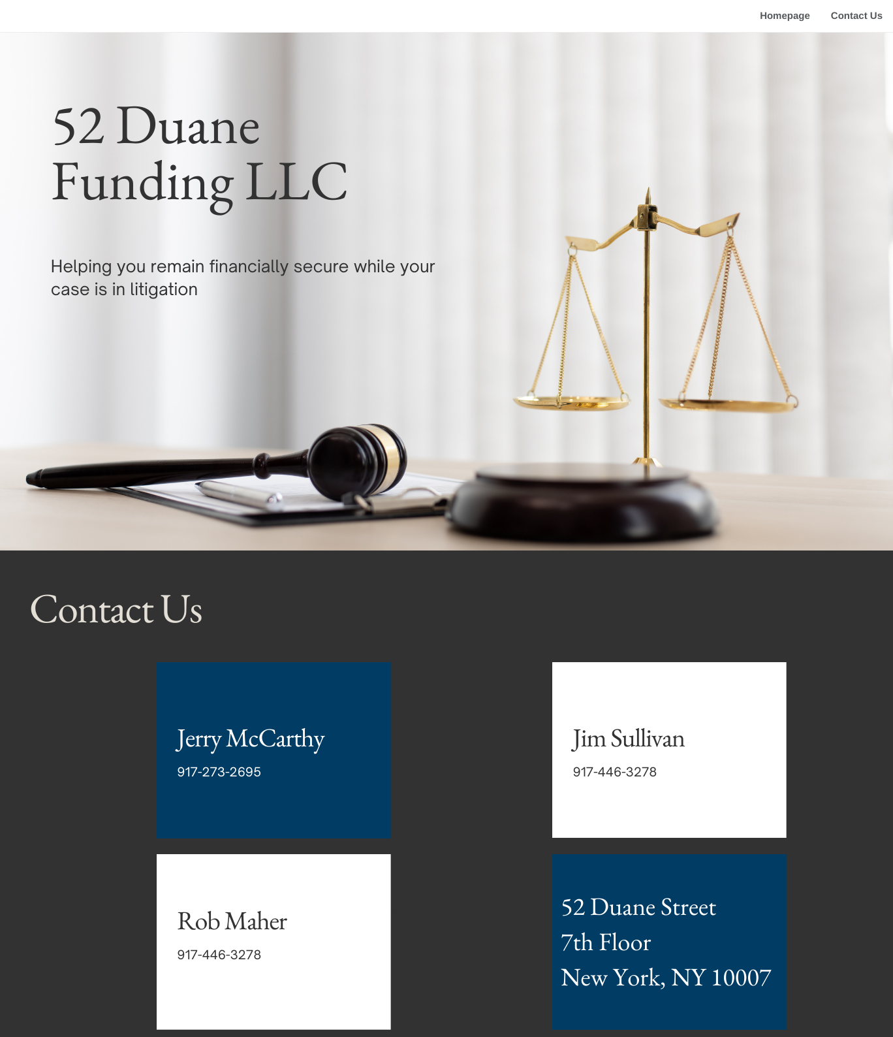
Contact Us (857, 16)
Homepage (785, 16)
